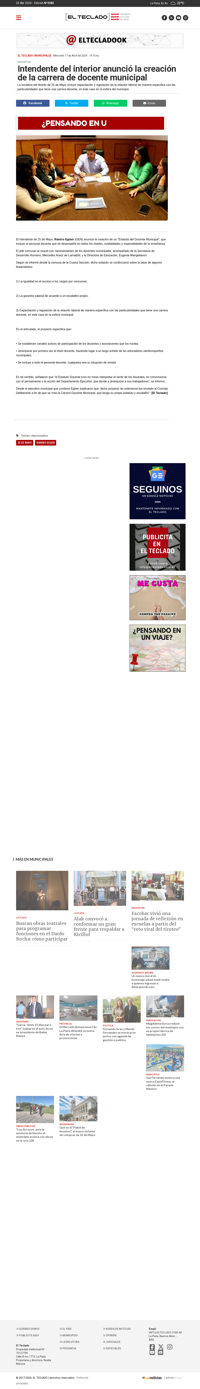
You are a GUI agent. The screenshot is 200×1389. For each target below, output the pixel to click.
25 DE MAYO (25, 442)
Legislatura (69, 1341)
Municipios (68, 1335)
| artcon (158, 1377)
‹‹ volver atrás (91, 457)
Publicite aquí (27, 1335)
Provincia (67, 1348)
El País (65, 1328)
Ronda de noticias (117, 1328)
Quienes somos (28, 1328)
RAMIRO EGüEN (45, 442)
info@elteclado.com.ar (165, 1332)
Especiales (112, 1348)
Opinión (109, 1335)
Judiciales (111, 1341)
